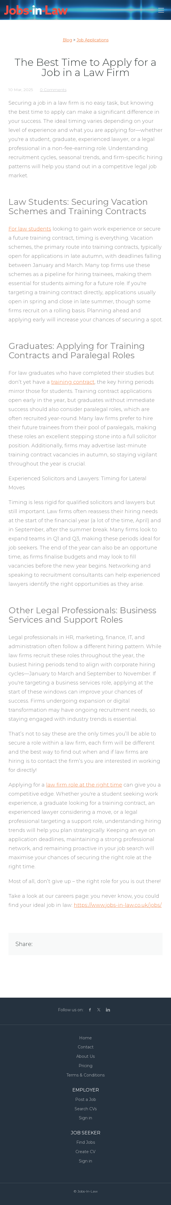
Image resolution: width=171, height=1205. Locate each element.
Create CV (85, 1151)
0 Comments (53, 89)
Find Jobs (85, 1142)
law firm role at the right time (84, 785)
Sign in (85, 1117)
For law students (29, 229)
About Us (85, 1056)
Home (85, 1037)
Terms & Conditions (85, 1075)
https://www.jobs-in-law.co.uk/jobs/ (118, 905)
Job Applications (93, 40)
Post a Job (85, 1099)
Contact (86, 1047)
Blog (67, 40)
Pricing (85, 1065)
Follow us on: (70, 1009)
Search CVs (86, 1108)
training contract (72, 382)
